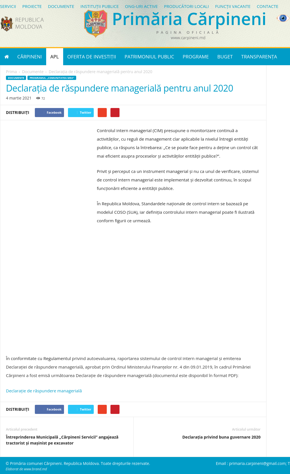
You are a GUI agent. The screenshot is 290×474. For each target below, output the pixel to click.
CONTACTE (267, 6)
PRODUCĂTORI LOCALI (186, 6)
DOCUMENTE (61, 6)
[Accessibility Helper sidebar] (283, 18)
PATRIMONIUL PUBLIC (149, 56)
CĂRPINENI (29, 56)
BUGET (225, 56)
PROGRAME (196, 56)
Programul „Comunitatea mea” (51, 78)
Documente (16, 78)
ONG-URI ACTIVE (141, 6)
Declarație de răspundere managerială (44, 390)
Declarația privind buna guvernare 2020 (221, 437)
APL (54, 56)
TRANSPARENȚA (259, 56)
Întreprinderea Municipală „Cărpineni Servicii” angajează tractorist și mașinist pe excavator (62, 440)
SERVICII (8, 6)
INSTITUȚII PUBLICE (99, 6)
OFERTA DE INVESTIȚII (91, 56)
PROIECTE (32, 6)
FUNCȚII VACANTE (232, 6)
